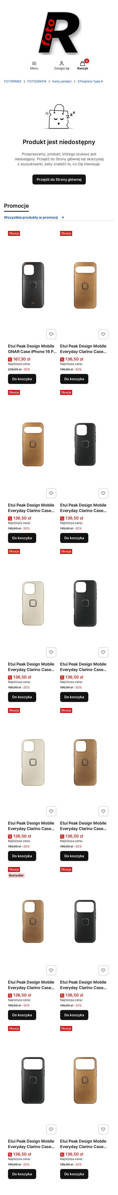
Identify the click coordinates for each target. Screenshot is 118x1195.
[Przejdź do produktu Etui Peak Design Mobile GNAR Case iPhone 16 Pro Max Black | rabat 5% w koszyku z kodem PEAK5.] (33, 285)
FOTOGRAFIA (36, 81)
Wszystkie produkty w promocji (34, 217)
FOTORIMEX (12, 81)
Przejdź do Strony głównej (59, 179)
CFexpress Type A (90, 81)
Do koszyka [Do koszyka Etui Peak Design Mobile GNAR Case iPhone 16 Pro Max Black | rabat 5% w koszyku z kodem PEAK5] (22, 379)
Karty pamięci (62, 81)
